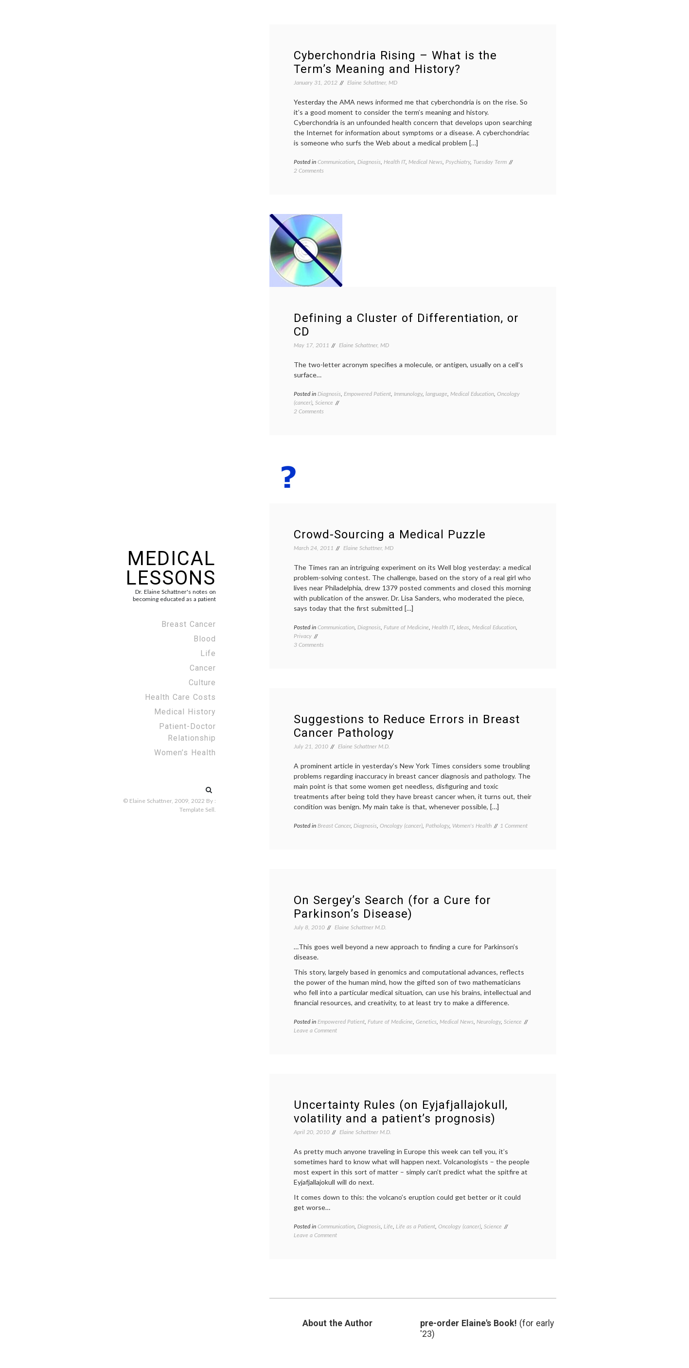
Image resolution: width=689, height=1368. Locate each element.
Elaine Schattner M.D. (364, 746)
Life (208, 653)
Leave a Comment (315, 1030)
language (436, 393)
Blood (205, 638)
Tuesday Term (490, 161)
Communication (336, 161)
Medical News (425, 161)
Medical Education (472, 393)
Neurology (489, 1021)
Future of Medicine (406, 627)
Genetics (426, 1021)
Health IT (395, 161)
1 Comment (514, 825)
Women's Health (472, 825)
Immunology (408, 393)
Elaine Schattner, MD (372, 82)
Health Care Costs (180, 697)
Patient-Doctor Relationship (187, 732)
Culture (202, 682)
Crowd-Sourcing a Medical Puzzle (390, 534)
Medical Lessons (171, 568)
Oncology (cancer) (401, 825)
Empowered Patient (367, 393)
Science (324, 402)
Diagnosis (369, 161)
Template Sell (196, 809)
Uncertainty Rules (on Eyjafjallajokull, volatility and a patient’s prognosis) (401, 1111)
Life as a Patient (415, 1226)
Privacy (303, 636)
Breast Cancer (188, 624)
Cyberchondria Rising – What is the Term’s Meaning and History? (395, 62)
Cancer (203, 668)
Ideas (463, 627)
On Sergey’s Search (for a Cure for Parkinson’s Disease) (392, 907)
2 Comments (309, 170)
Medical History (185, 711)
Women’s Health (185, 752)
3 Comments (309, 644)
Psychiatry (457, 161)
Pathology (437, 825)
